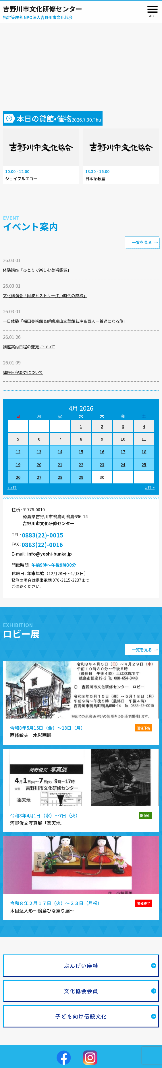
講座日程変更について (23, 372)
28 (60, 477)
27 (39, 477)
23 (102, 464)
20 (39, 464)
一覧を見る (142, 242)
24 (123, 464)
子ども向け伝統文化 (81, 1016)
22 (81, 464)
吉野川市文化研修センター (42, 9)
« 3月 (12, 487)
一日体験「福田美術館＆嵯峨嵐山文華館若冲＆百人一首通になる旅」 (65, 321)
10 (123, 439)
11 (144, 439)
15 (81, 451)
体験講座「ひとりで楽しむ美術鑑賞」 (37, 270)
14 (60, 451)
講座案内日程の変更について (29, 346)
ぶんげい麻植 (81, 965)
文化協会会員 (81, 991)
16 (102, 451)
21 (60, 464)
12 (18, 451)
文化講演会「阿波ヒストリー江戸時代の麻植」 (45, 295)
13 (39, 451)
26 (18, 477)
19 (18, 464)
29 (81, 477)
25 (144, 464)
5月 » (150, 487)
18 (144, 451)
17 (123, 451)
